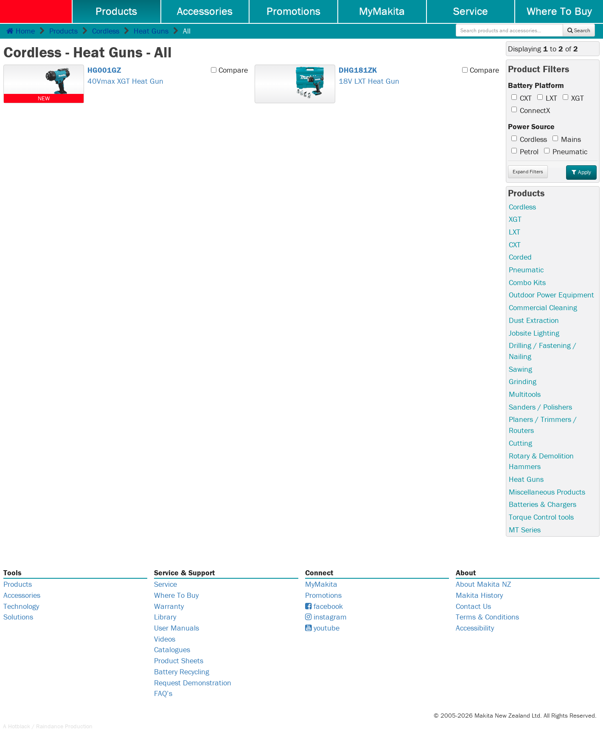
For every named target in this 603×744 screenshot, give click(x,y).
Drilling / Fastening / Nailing (542, 350)
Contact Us (473, 606)
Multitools (525, 394)
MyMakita (382, 11)
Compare (229, 70)
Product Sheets (178, 660)
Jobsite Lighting (534, 333)
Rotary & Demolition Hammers (541, 461)
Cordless (105, 31)
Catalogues (172, 649)
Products (116, 11)
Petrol (524, 151)
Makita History (479, 595)
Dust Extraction (534, 320)
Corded (520, 257)
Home (20, 31)
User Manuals (176, 628)
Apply (581, 172)
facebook (324, 606)
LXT (547, 98)
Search (578, 30)
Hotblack (19, 726)
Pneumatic (565, 151)
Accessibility (475, 628)
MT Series (525, 530)
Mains (567, 139)
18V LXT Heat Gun (416, 75)
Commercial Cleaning (543, 307)
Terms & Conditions (487, 617)
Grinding (522, 381)
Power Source (531, 126)
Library (165, 617)
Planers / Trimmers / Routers (543, 424)
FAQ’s (163, 693)
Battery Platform (536, 85)
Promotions (293, 11)
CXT (521, 98)
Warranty (169, 606)
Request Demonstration (192, 682)
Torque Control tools (541, 517)
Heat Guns (151, 31)
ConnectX (530, 110)
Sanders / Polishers (540, 407)
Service (470, 11)
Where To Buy (559, 11)
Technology (21, 606)
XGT (573, 98)
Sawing (520, 369)
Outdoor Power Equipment (551, 295)
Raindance (49, 726)
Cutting (520, 443)
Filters (528, 171)
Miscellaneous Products (547, 492)
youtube (322, 628)
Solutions (18, 617)
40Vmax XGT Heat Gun (165, 75)
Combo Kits (527, 282)
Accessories (205, 11)
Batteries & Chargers (542, 504)
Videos (164, 639)
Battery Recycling (181, 671)
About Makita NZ (483, 584)
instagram (326, 617)
